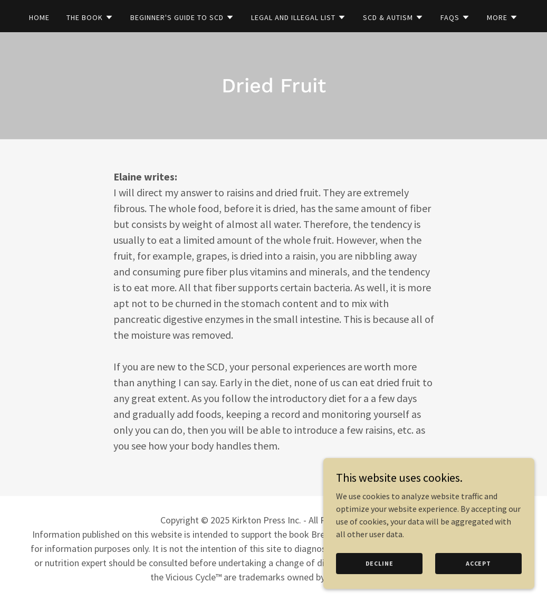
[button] (89, 17)
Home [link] (39, 17)
